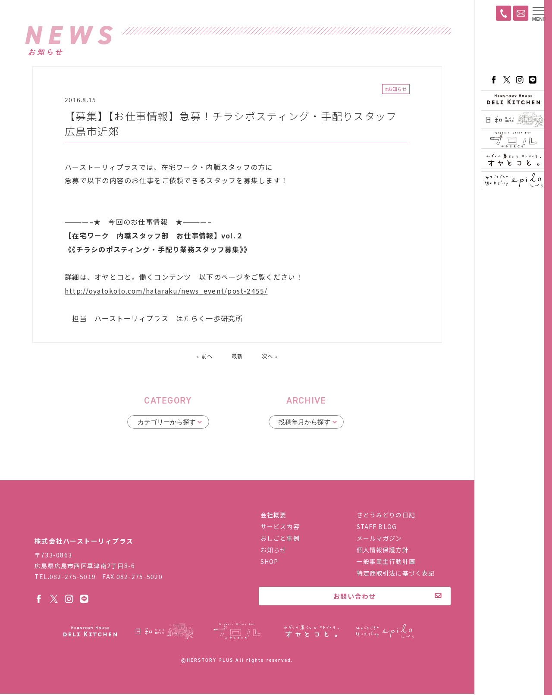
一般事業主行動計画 (386, 562)
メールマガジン (379, 539)
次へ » (271, 357)
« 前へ (203, 357)
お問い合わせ (354, 596)
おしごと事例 (280, 539)
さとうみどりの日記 (386, 515)
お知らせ (273, 550)
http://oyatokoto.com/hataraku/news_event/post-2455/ (169, 292)
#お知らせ (396, 89)
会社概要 (273, 515)
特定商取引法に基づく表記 (396, 574)
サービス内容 (280, 527)
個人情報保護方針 (383, 550)
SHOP (269, 562)
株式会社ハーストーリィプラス (90, 521)
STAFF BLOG (377, 527)
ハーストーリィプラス (513, 49)
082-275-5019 (73, 577)
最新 (237, 357)
